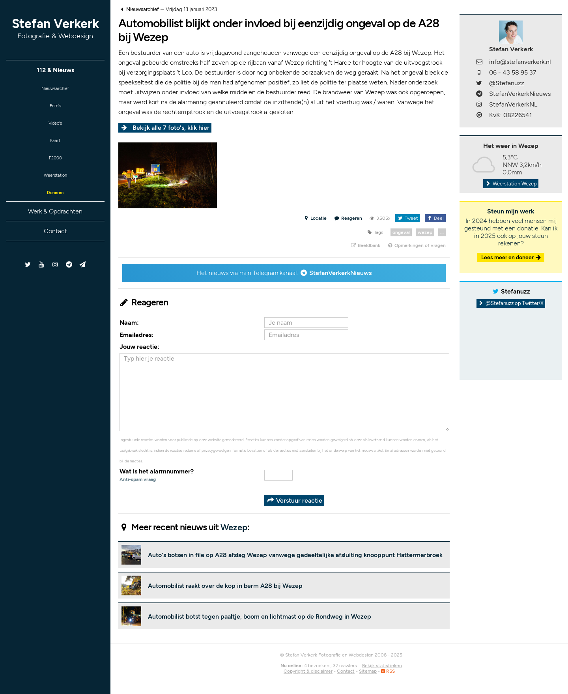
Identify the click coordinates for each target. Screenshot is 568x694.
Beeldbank (365, 245)
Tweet (407, 218)
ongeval (401, 232)
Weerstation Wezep (511, 184)
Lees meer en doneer (511, 257)
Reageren (348, 218)
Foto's (55, 108)
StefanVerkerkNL (513, 104)
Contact (55, 245)
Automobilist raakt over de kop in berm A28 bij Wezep (225, 585)
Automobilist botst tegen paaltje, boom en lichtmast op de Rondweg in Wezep (259, 616)
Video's (55, 128)
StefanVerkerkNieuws (340, 273)
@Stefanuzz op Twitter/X (511, 303)
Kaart (55, 147)
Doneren (55, 205)
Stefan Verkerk (55, 28)
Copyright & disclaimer (308, 671)
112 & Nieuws (55, 70)
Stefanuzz (515, 291)
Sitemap (368, 671)
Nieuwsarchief (55, 89)
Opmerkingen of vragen (416, 245)
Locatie (315, 218)
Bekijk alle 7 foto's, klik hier (171, 127)
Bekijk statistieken (382, 665)
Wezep (233, 527)
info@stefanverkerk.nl (520, 61)
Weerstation (55, 186)
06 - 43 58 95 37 (512, 72)
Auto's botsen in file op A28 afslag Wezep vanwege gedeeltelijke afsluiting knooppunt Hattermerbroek (295, 555)
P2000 (55, 166)
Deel (435, 218)
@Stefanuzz (506, 83)
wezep (425, 232)
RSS (388, 671)
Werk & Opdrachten (55, 225)
